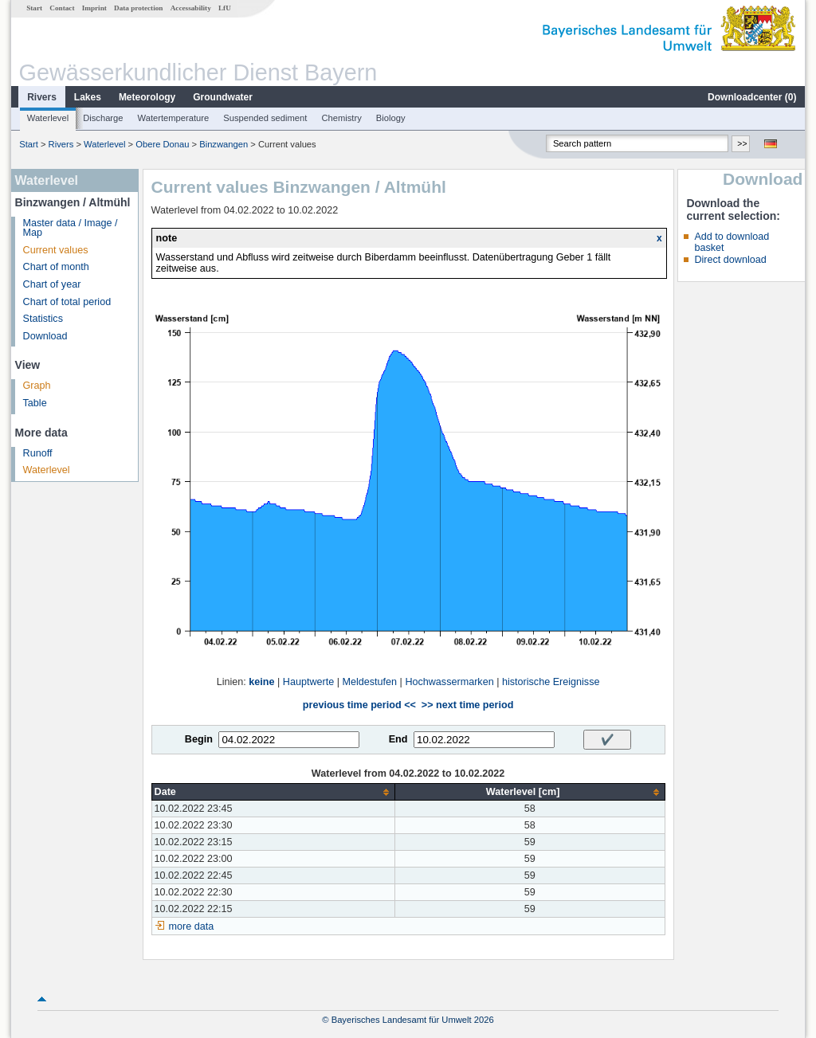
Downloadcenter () (752, 97)
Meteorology (147, 97)
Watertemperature (174, 118)
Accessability (191, 8)
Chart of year (52, 284)
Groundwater (223, 97)
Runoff (38, 453)
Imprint (94, 8)
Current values (55, 250)
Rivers (42, 97)
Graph (37, 385)
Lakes (87, 97)
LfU (224, 8)
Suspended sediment (265, 118)
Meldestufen (369, 681)
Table (35, 403)
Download (45, 336)
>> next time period (467, 705)
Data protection (138, 8)
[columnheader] (272, 792)
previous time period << (359, 705)
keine (261, 681)
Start (34, 8)
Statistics (43, 318)
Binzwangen (223, 144)
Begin (199, 739)
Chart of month (56, 266)
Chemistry (341, 118)
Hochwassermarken (449, 681)
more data (191, 926)
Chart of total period (67, 301)
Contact (61, 8)
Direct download (730, 259)
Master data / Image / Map (70, 228)
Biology (391, 118)
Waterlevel (48, 118)
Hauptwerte (308, 681)
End (398, 739)
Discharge (103, 118)
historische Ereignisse (551, 681)
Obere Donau (162, 144)
